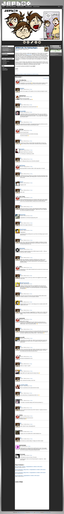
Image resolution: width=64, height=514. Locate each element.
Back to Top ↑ (48, 512)
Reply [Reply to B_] (31, 356)
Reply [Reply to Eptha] (31, 431)
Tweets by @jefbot (5, 55)
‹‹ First (38, 45)
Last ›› (48, 45)
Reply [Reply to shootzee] (31, 89)
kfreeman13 (22, 214)
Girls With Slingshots (5, 61)
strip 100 (33, 74)
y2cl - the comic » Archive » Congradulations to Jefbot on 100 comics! (28, 466)
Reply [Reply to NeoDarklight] (29, 446)
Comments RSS (46, 78)
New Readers (28, 6)
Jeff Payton (22, 165)
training (37, 74)
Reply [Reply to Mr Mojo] (31, 130)
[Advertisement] (46, 2)
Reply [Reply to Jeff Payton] (31, 166)
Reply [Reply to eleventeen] (31, 249)
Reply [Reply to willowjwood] (31, 96)
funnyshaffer (23, 111)
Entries (4, 68)
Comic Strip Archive (11, 6)
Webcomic (17, 50)
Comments (5, 69)
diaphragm (29, 74)
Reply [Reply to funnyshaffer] (31, 112)
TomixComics (23, 229)
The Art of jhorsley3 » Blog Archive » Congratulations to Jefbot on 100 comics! (30, 469)
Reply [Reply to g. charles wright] (31, 385)
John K (21, 181)
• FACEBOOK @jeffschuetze (7, 51)
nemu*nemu (4, 62)
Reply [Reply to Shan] (31, 400)
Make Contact (20, 6)
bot (16, 49)
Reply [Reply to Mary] (31, 267)
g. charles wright (24, 384)
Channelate (4, 60)
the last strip (29, 54)
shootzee (22, 88)
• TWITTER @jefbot (5, 48)
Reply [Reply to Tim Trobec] (31, 197)
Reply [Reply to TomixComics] (31, 230)
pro (31, 74)
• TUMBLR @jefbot (5, 50)
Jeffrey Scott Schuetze (21, 512)
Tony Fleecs (4, 63)
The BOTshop (36, 6)
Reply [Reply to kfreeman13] (31, 215)
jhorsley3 (22, 149)
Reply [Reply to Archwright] (31, 455)
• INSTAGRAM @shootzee (6, 49)
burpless (21, 74)
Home (3, 6)
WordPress (32, 512)
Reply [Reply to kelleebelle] (31, 319)
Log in (3, 67)
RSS (59, 6)
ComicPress (37, 512)
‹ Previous (42, 45)
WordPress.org (4, 70)
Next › (45, 45)
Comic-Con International (54, 54)
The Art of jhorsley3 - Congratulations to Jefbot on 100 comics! (27, 475)
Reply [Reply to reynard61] (31, 338)
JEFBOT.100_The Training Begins (26, 48)
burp (19, 74)
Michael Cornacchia (24, 282)
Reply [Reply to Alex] (31, 371)
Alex (21, 370)
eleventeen (22, 248)
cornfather (25, 74)
